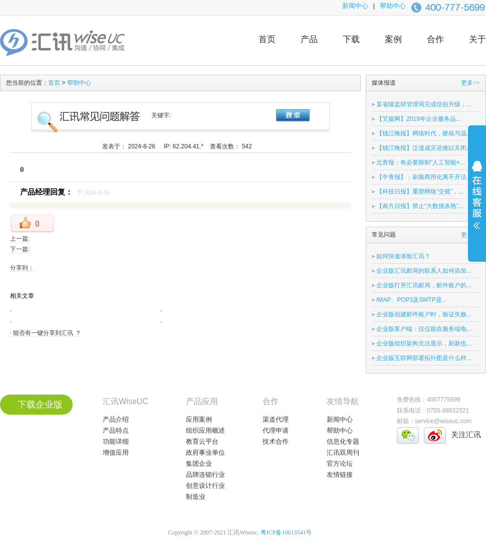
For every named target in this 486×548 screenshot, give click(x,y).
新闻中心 (355, 6)
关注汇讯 (466, 434)
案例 (393, 39)
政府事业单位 (205, 452)
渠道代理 (276, 419)
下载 (351, 39)
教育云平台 (202, 441)
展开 (477, 201)
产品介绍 (116, 419)
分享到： (22, 267)
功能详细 (116, 441)
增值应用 (116, 452)
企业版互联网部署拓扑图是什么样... (423, 357)
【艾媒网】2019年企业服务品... (418, 118)
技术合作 (276, 441)
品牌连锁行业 (205, 474)
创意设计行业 (205, 485)
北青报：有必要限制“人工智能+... (420, 162)
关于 (477, 39)
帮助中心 (393, 6)
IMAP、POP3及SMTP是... (411, 299)
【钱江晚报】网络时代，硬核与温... (423, 133)
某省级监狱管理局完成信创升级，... (423, 104)
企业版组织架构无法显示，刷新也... (423, 343)
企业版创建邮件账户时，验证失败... (423, 314)
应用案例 (199, 419)
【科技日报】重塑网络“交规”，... (419, 191)
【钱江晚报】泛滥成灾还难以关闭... (423, 147)
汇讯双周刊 (343, 452)
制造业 (195, 496)
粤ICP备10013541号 (286, 532)
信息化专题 (343, 441)
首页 (267, 39)
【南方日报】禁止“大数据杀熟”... (419, 206)
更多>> (470, 82)
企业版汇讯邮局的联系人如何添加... (423, 270)
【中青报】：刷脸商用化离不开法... (423, 176)
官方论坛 (340, 463)
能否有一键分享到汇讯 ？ (46, 332)
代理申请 (276, 430)
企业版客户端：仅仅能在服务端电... (423, 328)
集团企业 (199, 463)
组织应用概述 (205, 430)
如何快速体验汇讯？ (403, 256)
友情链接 (340, 474)
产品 (309, 39)
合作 (435, 39)
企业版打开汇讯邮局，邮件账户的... (423, 285)
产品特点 (116, 430)
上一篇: (20, 238)
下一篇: (20, 249)
